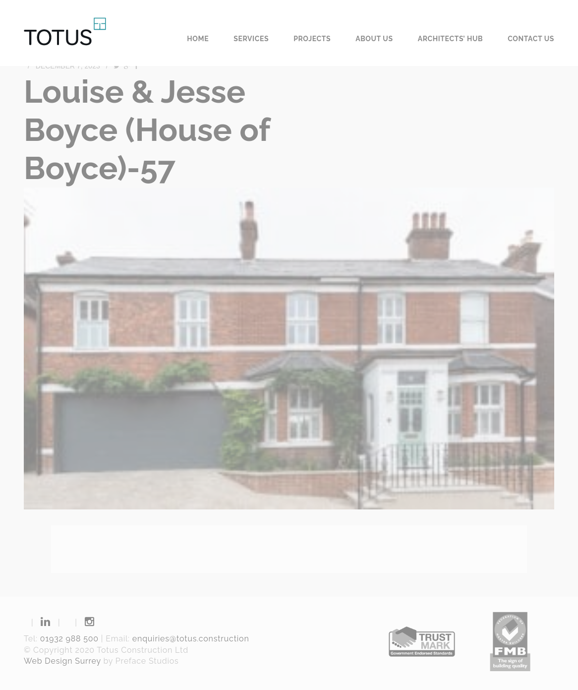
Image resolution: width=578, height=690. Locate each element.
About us (374, 39)
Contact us (531, 39)
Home (198, 39)
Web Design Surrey (62, 661)
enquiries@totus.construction (190, 638)
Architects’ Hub (450, 39)
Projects (312, 39)
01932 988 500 (69, 638)
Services (251, 39)
